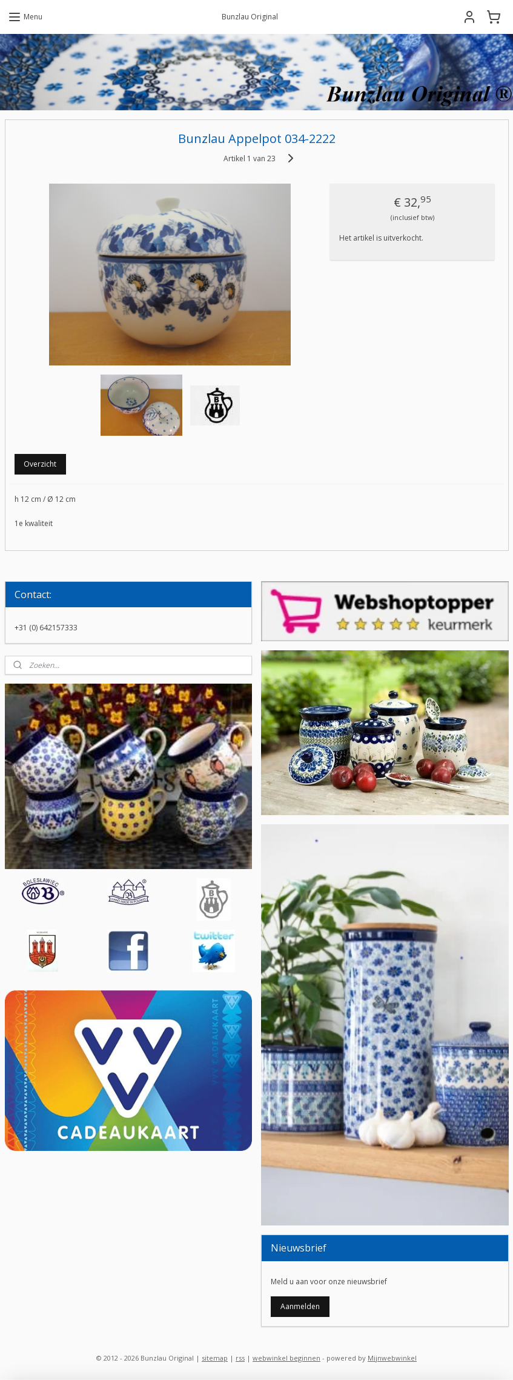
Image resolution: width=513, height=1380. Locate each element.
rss (240, 1357)
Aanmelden (300, 1306)
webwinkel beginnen (286, 1357)
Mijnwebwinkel (392, 1357)
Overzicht (40, 464)
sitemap (215, 1357)
